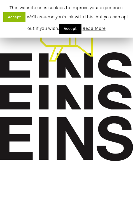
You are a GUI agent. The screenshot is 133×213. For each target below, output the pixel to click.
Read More (94, 28)
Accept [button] (14, 17)
